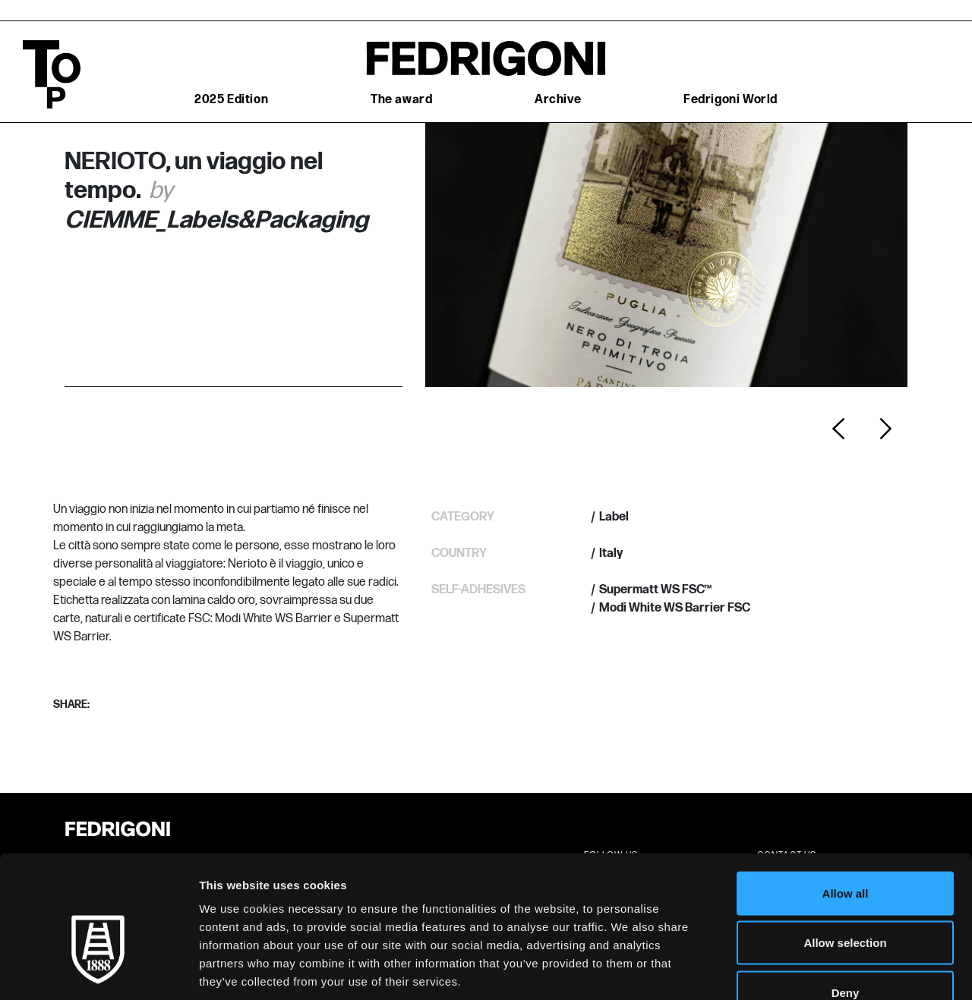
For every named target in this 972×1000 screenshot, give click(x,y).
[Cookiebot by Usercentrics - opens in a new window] (98, 970)
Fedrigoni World (730, 100)
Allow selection (844, 850)
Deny (846, 900)
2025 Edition (231, 100)
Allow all (845, 800)
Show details (797, 970)
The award (401, 100)
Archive (558, 100)
